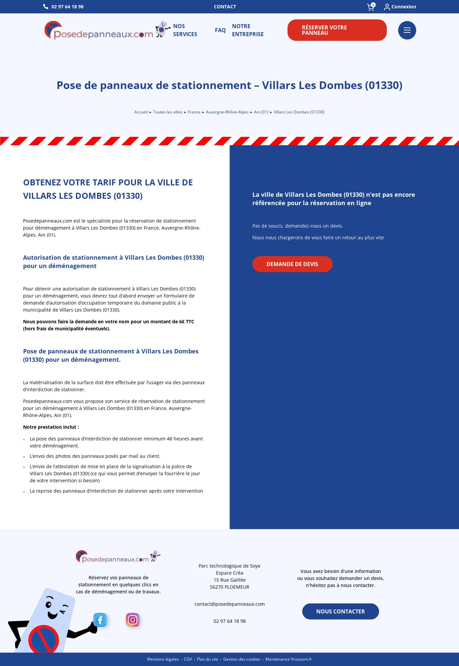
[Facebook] (102, 621)
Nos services (185, 30)
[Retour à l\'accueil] (108, 30)
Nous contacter (340, 611)
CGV (188, 659)
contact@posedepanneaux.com (230, 604)
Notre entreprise (248, 30)
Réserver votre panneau (324, 30)
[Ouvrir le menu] (407, 30)
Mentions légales (163, 659)
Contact (225, 6)
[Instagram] (134, 621)
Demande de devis (292, 264)
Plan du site (207, 659)
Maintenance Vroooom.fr (288, 659)
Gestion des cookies (241, 659)
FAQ (220, 30)
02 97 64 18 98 (67, 6)
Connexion (400, 6)
